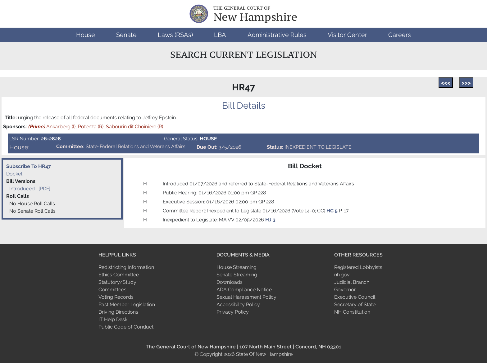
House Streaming (236, 267)
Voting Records (116, 297)
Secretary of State (354, 304)
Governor (345, 290)
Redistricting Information (126, 267)
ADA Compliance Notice (244, 290)
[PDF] (44, 189)
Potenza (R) (90, 126)
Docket (14, 174)
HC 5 (332, 211)
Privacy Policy (232, 312)
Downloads (229, 282)
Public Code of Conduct (125, 327)
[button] (86, 35)
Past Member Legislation (126, 304)
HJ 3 (270, 220)
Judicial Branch (351, 282)
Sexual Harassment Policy (246, 297)
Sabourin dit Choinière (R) (134, 126)
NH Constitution (352, 312)
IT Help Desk (112, 319)
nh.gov (342, 275)
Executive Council (354, 297)
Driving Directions (118, 312)
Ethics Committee (118, 275)
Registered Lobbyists (358, 267)
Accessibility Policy (238, 304)
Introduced (22, 189)
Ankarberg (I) (51, 126)
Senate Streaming (236, 275)
